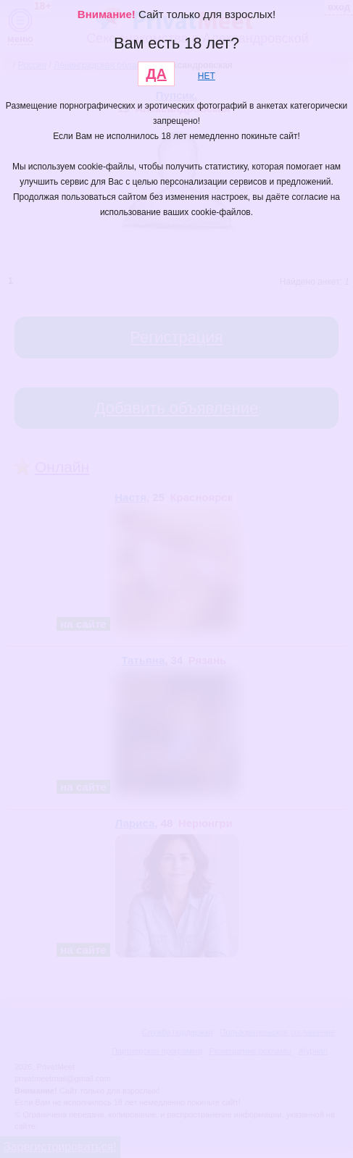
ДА (156, 74)
